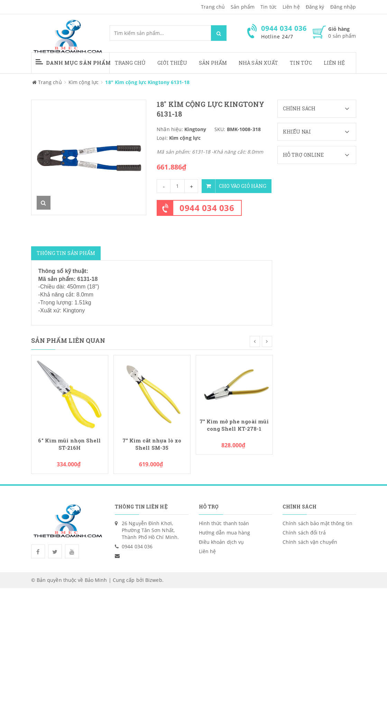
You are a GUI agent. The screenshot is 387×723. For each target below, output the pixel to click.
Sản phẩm (213, 63)
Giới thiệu (172, 63)
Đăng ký (315, 6)
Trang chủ (130, 63)
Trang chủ (213, 6)
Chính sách (319, 108)
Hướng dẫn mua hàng (224, 532)
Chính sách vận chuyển (310, 542)
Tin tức (268, 6)
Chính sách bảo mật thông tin (317, 523)
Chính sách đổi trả (304, 532)
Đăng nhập (343, 6)
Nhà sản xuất (258, 63)
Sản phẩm (243, 6)
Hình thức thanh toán (224, 523)
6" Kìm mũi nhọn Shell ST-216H (69, 444)
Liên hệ (291, 6)
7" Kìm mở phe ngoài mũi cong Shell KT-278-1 (234, 425)
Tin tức (301, 63)
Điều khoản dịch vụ (221, 542)
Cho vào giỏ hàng (234, 186)
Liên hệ (334, 63)
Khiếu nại (319, 131)
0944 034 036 (206, 207)
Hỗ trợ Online (319, 155)
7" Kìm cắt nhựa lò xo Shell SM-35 (151, 444)
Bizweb (153, 580)
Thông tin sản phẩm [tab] (66, 253)
